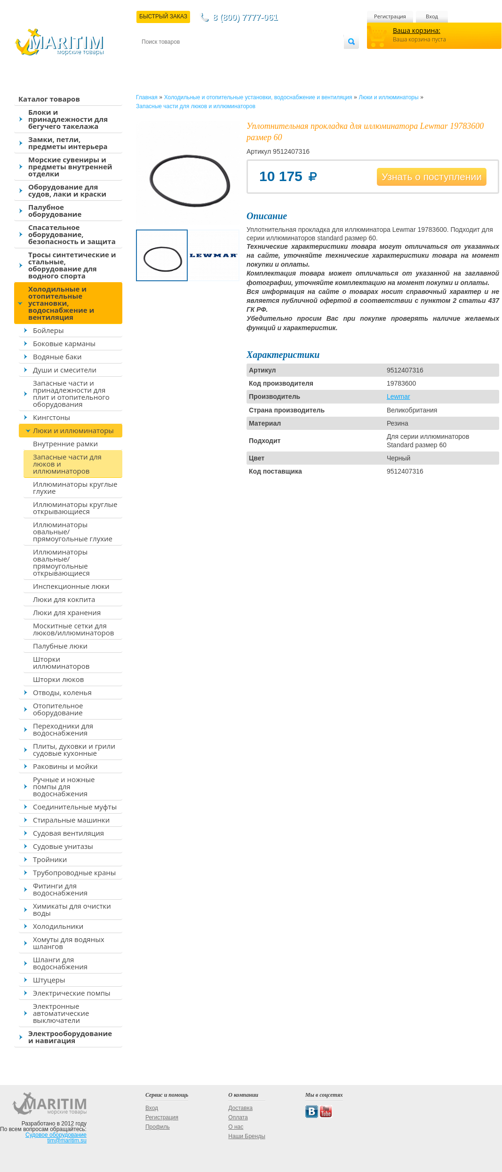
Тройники (50, 859)
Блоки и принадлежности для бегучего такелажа (68, 119)
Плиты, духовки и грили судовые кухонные (74, 749)
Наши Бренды (246, 1136)
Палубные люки (60, 645)
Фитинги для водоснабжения (60, 889)
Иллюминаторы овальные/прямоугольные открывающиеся (61, 562)
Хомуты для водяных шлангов (68, 942)
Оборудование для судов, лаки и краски (67, 190)
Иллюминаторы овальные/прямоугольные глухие (72, 531)
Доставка (187, 57)
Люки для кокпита (64, 599)
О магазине (254, 57)
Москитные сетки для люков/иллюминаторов (73, 629)
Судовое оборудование (56, 1135)
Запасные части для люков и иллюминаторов (67, 463)
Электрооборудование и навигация (70, 1037)
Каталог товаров (49, 98)
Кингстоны (51, 417)
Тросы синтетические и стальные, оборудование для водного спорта (72, 265)
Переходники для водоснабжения (63, 729)
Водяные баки (57, 356)
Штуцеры (49, 979)
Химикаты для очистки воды (72, 909)
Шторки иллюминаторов (61, 662)
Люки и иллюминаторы (73, 430)
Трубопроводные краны (74, 872)
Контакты (152, 57)
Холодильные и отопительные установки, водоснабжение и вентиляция (61, 303)
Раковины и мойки (65, 766)
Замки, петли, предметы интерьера (68, 143)
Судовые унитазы (63, 846)
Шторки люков (58, 679)
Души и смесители (64, 369)
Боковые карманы (64, 343)
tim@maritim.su (67, 1140)
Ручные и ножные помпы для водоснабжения (64, 786)
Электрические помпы (71, 993)
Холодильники (58, 926)
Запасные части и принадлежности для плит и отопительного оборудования (71, 393)
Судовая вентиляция (68, 833)
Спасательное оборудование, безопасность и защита (72, 234)
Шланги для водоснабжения (60, 963)
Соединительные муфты (75, 806)
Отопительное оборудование (58, 709)
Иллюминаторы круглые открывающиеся (75, 507)
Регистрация (390, 16)
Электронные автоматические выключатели (61, 1013)
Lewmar (398, 396)
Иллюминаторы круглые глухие (75, 487)
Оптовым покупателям (314, 57)
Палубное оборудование (54, 210)
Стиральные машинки (71, 819)
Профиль (157, 1127)
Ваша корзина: (416, 30)
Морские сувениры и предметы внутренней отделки (70, 166)
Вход (432, 16)
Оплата (219, 57)
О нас (235, 1127)
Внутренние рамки (65, 443)
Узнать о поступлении (432, 176)
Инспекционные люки (71, 586)
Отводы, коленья (62, 692)
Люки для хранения (67, 612)
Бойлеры (48, 330)
